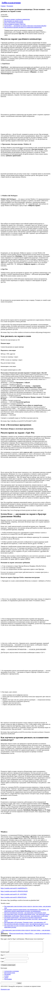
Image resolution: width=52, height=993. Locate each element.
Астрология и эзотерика (11, 973)
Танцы (6, 979)
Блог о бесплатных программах (13, 22)
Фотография (8, 981)
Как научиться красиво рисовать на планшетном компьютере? (23, 27)
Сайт (2, 963)
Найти (19, 985)
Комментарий (5, 954)
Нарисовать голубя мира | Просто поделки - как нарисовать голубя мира (26, 916)
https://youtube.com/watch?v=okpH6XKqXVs (14, 888)
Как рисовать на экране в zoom (13, 21)
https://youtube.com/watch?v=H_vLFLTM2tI (14, 894)
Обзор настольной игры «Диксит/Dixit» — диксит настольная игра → (30, 933)
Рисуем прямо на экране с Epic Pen (14, 24)
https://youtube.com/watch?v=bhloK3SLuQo (14, 897)
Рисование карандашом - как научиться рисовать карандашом (23, 917)
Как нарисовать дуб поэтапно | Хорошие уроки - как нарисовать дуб (24, 922)
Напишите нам (5, 991)
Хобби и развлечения (11, 3)
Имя (2, 957)
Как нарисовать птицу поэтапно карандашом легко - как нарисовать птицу (26, 914)
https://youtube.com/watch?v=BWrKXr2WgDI (14, 891)
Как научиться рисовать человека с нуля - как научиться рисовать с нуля (26, 924)
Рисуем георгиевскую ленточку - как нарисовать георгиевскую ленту (25, 912)
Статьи (6, 978)
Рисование (7, 976)
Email (3, 960)
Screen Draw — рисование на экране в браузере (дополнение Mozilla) (25, 25)
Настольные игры (9, 975)
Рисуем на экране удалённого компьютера (17, 19)
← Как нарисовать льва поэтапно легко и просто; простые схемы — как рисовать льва (25, 931)
